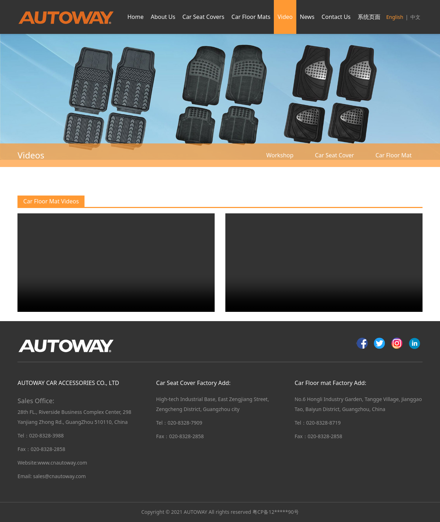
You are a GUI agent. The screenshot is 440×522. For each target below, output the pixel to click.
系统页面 (369, 17)
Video (284, 17)
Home (135, 17)
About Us (163, 17)
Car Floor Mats (250, 17)
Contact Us (336, 17)
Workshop (279, 155)
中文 (415, 17)
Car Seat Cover (334, 155)
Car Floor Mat (393, 155)
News (307, 17)
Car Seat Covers (203, 17)
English (394, 17)
